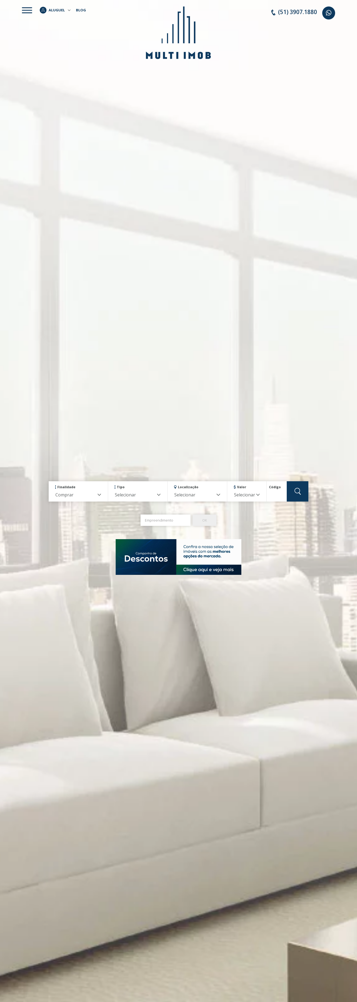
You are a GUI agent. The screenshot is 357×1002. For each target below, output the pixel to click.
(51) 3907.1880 (294, 12)
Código (275, 487)
